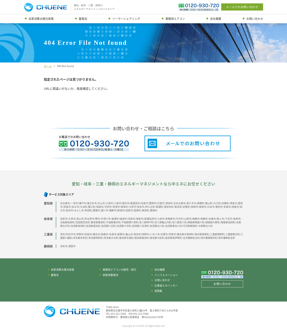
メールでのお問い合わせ (242, 7)
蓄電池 (83, 19)
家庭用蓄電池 (110, 275)
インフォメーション (166, 275)
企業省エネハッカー (166, 285)
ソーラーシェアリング (126, 19)
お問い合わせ (254, 19)
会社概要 (215, 19)
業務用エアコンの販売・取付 (119, 269)
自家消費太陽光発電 (41, 19)
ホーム (48, 66)
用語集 (158, 291)
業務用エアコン (175, 19)
